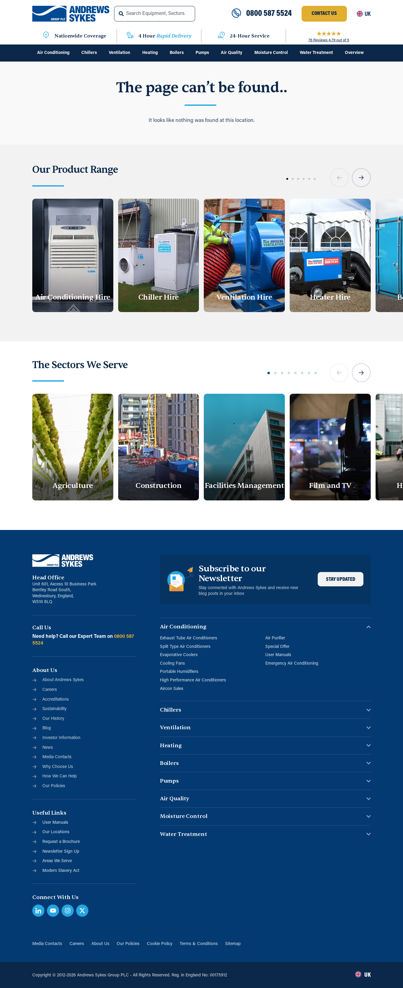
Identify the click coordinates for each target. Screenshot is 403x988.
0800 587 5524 (269, 13)
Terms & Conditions (199, 944)
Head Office (48, 577)
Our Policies (128, 944)
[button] (339, 177)
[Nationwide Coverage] (46, 36)
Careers (76, 944)
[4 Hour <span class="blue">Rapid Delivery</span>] (130, 36)
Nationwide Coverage (80, 36)
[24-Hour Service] (221, 36)
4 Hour (165, 36)
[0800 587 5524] (236, 13)
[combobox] (154, 14)
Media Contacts (47, 944)
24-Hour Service (250, 36)
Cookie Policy (159, 944)
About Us (100, 944)
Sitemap (233, 944)
